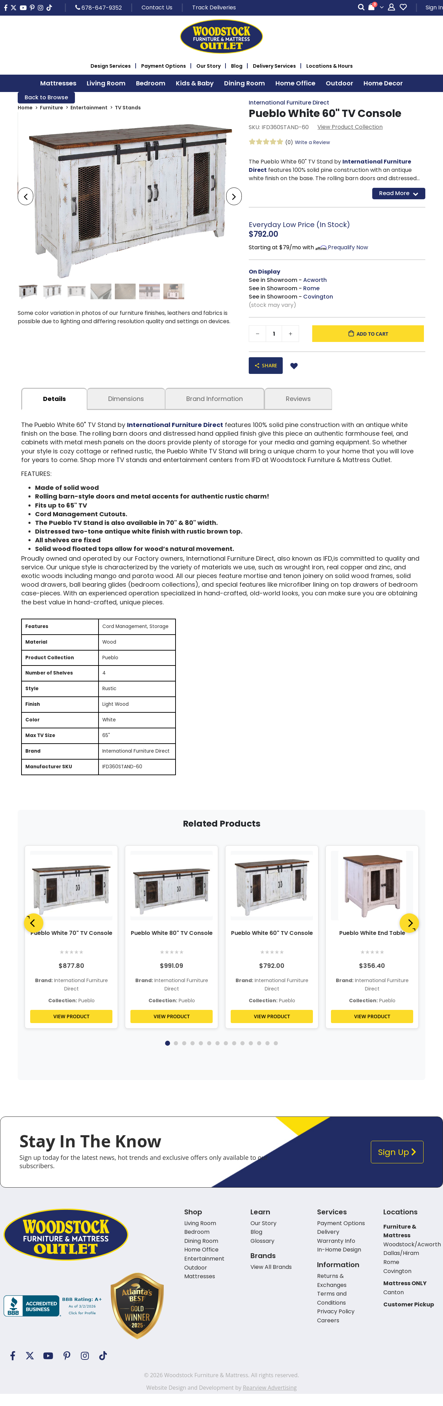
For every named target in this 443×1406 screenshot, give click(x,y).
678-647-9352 (98, 8)
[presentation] (25, 197)
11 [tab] (251, 1055)
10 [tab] (242, 1055)
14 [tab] (276, 1055)
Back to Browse (46, 98)
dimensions (126, 399)
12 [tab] (259, 1055)
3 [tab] (184, 1055)
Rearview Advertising (270, 1400)
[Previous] (33, 935)
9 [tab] (234, 1055)
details (54, 399)
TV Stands (128, 108)
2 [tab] (176, 1055)
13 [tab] (267, 1055)
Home (25, 108)
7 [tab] (217, 1055)
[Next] (409, 935)
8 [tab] (226, 1055)
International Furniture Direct (289, 103)
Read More (398, 194)
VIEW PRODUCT (71, 1028)
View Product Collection (350, 127)
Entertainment (89, 108)
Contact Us (157, 7)
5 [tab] (201, 1055)
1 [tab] (167, 1055)
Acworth (315, 280)
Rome (311, 289)
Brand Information (214, 399)
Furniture (51, 108)
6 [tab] (209, 1055)
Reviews (298, 399)
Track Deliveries (214, 7)
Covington (318, 297)
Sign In (434, 7)
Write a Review (312, 142)
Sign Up (397, 1164)
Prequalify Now (348, 248)
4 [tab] (192, 1055)
